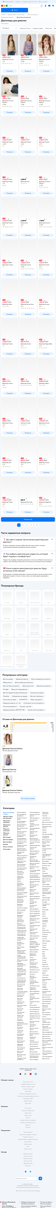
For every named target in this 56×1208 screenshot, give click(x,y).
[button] (14, 10)
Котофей (44, 902)
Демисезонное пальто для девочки (35, 839)
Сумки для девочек (47, 1056)
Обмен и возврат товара (28, 1086)
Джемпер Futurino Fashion (12, 748)
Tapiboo (44, 830)
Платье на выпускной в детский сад (20, 920)
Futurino (44, 939)
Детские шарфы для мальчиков (47, 1041)
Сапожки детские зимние (46, 849)
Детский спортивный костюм (33, 977)
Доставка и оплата (28, 1082)
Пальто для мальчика (20, 1028)
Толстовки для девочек (33, 820)
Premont (44, 962)
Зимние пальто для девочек (35, 815)
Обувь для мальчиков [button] (6, 830)
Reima (43, 914)
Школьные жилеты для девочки (22, 896)
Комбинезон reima (34, 970)
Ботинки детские (46, 886)
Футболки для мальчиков (20, 1002)
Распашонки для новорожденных (21, 927)
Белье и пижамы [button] (8, 847)
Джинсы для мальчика (20, 1052)
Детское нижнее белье (46, 1009)
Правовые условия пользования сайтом (28, 1185)
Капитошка (45, 977)
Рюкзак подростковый (46, 1021)
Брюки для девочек (35, 896)
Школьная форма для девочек (21, 815)
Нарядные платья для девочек (21, 1058)
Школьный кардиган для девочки (20, 878)
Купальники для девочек (46, 992)
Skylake (19, 881)
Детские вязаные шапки (46, 1044)
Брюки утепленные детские (35, 1049)
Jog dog (44, 832)
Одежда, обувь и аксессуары (15, 14)
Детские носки (46, 997)
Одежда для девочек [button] (6, 825)
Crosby (44, 960)
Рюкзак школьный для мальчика (22, 832)
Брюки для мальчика (20, 999)
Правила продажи (28, 1089)
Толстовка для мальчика (20, 1013)
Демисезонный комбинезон (34, 963)
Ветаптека (28, 1165)
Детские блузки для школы (22, 828)
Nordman (44, 816)
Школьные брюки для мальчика (22, 825)
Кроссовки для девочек (34, 938)
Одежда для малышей (20, 916)
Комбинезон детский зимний (34, 967)
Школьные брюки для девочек (22, 858)
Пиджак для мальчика (33, 1038)
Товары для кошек (28, 1153)
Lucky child (45, 975)
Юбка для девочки (34, 818)
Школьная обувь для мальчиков (21, 865)
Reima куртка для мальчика (21, 1055)
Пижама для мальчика (20, 1031)
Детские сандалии (47, 859)
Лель (43, 951)
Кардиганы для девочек (33, 832)
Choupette (45, 918)
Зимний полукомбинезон (34, 1041)
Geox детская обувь (47, 834)
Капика (44, 924)
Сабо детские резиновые (45, 889)
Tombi (43, 871)
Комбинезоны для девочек (34, 867)
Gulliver (44, 907)
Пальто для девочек (35, 873)
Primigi (44, 852)
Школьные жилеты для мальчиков (22, 868)
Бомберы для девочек (33, 902)
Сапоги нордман (34, 1059)
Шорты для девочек (35, 879)
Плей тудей (45, 909)
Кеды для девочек (34, 949)
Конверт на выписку (20, 912)
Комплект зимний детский (34, 1022)
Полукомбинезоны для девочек (35, 916)
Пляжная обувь (46, 897)
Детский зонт (46, 1058)
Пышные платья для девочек (35, 842)
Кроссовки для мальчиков (34, 933)
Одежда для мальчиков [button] (6, 821)
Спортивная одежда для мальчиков (22, 992)
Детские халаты (46, 1003)
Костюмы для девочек (33, 906)
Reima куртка (33, 1005)
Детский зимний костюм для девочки (34, 886)
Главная (3, 14)
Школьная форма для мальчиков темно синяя (21, 889)
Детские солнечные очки (47, 1048)
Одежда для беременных (33, 954)
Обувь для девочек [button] (6, 834)
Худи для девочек (34, 909)
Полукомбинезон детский (34, 994)
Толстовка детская (34, 1009)
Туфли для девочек (34, 936)
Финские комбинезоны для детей (34, 998)
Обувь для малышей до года (22, 960)
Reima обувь (45, 861)
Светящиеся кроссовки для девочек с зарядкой (35, 943)
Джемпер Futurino (9, 769)
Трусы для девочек (47, 999)
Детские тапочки (46, 824)
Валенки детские (46, 840)
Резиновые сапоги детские (47, 827)
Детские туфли (34, 952)
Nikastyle (44, 936)
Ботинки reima (46, 865)
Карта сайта (28, 1103)
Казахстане (31, 1190)
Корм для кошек (28, 1156)
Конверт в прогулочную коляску (20, 944)
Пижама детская (46, 1001)
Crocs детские (46, 820)
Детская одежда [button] (8, 839)
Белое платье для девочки (34, 893)
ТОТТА (44, 985)
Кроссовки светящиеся (45, 813)
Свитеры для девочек (33, 857)
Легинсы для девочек (33, 848)
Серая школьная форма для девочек (22, 849)
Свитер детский (34, 1046)
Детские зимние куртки (34, 1029)
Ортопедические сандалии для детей (47, 876)
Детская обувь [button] (7, 842)
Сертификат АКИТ (28, 1098)
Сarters (44, 947)
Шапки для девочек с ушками (47, 1053)
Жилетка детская (34, 1011)
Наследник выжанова (45, 921)
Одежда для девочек (7, 17)
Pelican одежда (46, 941)
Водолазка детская (34, 1013)
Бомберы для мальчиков (20, 1034)
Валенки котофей (47, 863)
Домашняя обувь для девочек (34, 947)
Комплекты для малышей (21, 985)
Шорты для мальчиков (20, 1038)
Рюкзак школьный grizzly (22, 818)
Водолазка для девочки (33, 929)
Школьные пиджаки (22, 908)
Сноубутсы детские (35, 1054)
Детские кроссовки (47, 822)
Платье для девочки (35, 812)
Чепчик (44, 1016)
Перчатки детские (47, 1034)
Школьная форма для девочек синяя (22, 839)
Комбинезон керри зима (35, 1018)
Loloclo (44, 945)
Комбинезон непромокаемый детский (34, 982)
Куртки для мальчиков (20, 989)
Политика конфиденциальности (28, 1094)
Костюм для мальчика (20, 1009)
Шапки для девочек (47, 1032)
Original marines (46, 932)
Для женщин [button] (7, 837)
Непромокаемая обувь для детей (46, 892)
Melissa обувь (46, 884)
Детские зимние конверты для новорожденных (21, 952)
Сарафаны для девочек (20, 852)
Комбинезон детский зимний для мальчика (22, 1024)
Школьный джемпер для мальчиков (20, 901)
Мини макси (45, 966)
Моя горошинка (21, 978)
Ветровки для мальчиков (20, 995)
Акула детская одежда (46, 904)
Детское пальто (34, 1031)
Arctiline (44, 983)
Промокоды (28, 1091)
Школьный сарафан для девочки (22, 893)
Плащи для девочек (35, 1007)
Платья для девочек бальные (35, 829)
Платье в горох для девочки (35, 922)
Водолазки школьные (20, 905)
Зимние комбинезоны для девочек (34, 825)
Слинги (32, 957)
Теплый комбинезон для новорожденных (21, 957)
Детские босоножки (45, 868)
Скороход (45, 873)
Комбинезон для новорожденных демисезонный (21, 981)
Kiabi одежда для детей (46, 980)
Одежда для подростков (33, 988)
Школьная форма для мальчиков (21, 822)
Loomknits (45, 934)
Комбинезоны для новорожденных (22, 931)
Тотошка (44, 943)
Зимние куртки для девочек (35, 882)
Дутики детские (46, 879)
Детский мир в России (22, 1190)
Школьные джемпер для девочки (20, 884)
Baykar (44, 973)
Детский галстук (46, 1038)
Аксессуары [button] (6, 849)
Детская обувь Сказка (46, 842)
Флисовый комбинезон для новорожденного (21, 970)
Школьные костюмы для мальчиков (20, 873)
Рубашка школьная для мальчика (22, 846)
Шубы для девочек (34, 851)
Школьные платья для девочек (21, 842)
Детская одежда (32, 14)
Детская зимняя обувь (46, 881)
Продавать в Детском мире (28, 1084)
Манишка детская (46, 1051)
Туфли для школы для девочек (21, 861)
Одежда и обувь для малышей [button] (8, 817)
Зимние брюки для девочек (35, 926)
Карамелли (45, 964)
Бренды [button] (5, 844)
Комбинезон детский (33, 960)
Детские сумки (46, 1036)
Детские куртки (34, 972)
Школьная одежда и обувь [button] (8, 813)
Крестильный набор (20, 947)
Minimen (44, 958)
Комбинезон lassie (34, 986)
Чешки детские (46, 818)
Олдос (44, 912)
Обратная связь (28, 1101)
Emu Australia (46, 968)
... (34, 525)
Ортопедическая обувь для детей (34, 1056)
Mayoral (44, 926)
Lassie (43, 916)
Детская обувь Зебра (46, 846)
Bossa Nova (45, 949)
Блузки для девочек (35, 911)
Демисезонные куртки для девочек (35, 860)
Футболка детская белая (34, 1034)
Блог (28, 1146)
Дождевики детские (35, 1016)
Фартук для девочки (22, 855)
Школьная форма (21, 812)
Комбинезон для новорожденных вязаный (21, 974)
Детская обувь (33, 1052)
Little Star (44, 971)
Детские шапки (46, 1024)
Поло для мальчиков (20, 1019)
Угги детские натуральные (45, 837)
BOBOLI (44, 987)
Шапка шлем (45, 1030)
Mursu (44, 895)
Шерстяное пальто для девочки (35, 919)
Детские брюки (34, 1044)
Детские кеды (46, 900)
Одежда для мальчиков (20, 1045)
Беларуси (37, 1190)
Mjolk (43, 956)
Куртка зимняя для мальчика (22, 1006)
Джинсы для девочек (33, 890)
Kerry (43, 928)
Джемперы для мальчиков (21, 1041)
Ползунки (32, 974)
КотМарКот (45, 989)
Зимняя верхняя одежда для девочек (35, 876)
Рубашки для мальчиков (20, 1016)
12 (37, 525)
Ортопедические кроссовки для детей (46, 856)
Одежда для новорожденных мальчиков (21, 965)
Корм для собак (28, 1161)
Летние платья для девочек (34, 899)
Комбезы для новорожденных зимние (21, 939)
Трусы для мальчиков (45, 1006)
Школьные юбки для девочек (21, 835)
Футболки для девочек (33, 835)
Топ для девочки (46, 1014)
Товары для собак (28, 1158)
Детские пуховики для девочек (35, 864)
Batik (43, 953)
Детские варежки (46, 1019)
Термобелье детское (33, 1025)
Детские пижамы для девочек (34, 853)
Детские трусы (46, 1012)
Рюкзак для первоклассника (46, 1027)
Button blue (45, 930)
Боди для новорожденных (21, 924)
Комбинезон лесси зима (35, 1002)
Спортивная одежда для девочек (35, 871)
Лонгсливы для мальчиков (21, 1048)
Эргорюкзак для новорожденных (21, 934)
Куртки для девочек (35, 913)
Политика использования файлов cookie (28, 1096)
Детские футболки (35, 991)
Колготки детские (47, 995)
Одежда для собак (28, 1163)
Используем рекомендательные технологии (28, 1187)
